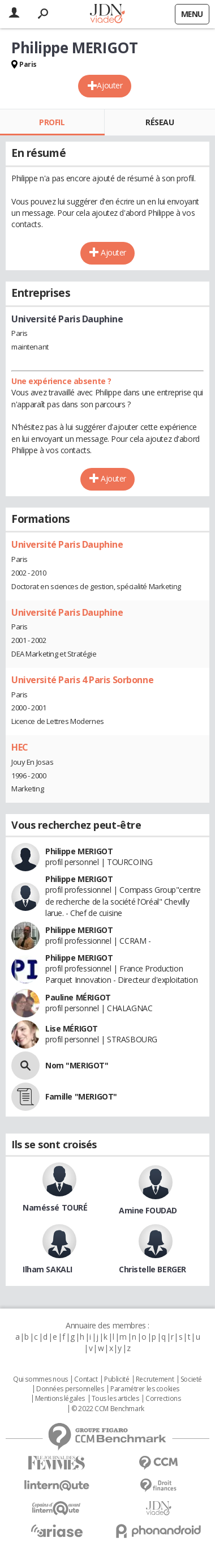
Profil (51, 122)
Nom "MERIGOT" (77, 1065)
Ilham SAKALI (47, 1269)
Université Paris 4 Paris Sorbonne (82, 680)
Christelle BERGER (152, 1269)
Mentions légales (60, 1399)
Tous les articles (115, 1399)
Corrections (162, 1399)
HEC (19, 747)
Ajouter (109, 85)
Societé (191, 1379)
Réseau (159, 122)
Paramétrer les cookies (144, 1389)
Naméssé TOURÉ (55, 1207)
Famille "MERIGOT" (81, 1096)
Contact (85, 1379)
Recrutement (155, 1379)
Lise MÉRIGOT (71, 1028)
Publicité (116, 1379)
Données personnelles (70, 1389)
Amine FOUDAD (148, 1210)
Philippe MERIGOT (79, 851)
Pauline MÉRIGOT (78, 997)
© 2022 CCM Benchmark (107, 1409)
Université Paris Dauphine (67, 544)
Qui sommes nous (40, 1379)
